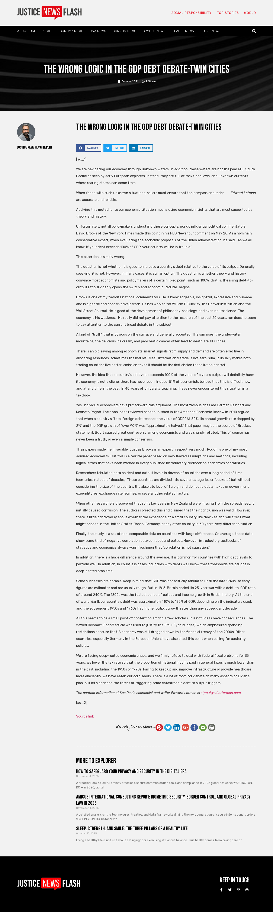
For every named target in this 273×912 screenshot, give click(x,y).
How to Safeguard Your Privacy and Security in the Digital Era (131, 771)
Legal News (210, 31)
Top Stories (228, 13)
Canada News (124, 31)
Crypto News (154, 31)
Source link (85, 716)
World (250, 13)
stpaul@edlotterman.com (221, 693)
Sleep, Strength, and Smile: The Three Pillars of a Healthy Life (132, 828)
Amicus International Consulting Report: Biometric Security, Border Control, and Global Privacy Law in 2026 (163, 800)
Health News (183, 31)
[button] (254, 31)
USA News (98, 31)
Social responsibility (191, 13)
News (46, 31)
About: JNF (26, 31)
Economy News (70, 31)
